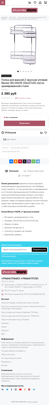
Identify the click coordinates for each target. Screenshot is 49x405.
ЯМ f (3, 334)
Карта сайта (33, 402)
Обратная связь (8, 354)
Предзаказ (24, 123)
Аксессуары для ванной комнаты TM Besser (21, 148)
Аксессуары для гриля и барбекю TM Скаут (20, 312)
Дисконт (5, 330)
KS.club (4, 365)
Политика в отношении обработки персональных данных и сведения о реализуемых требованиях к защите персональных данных (23, 345)
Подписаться (39, 250)
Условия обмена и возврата (13, 351)
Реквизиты (6, 362)
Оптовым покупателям (11, 358)
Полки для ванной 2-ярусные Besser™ (12, 151)
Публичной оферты (8, 256)
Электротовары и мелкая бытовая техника (20, 303)
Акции (4, 327)
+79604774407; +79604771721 (19, 278)
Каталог (5, 148)
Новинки (5, 323)
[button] (18, 71)
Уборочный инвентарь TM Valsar (15, 320)
